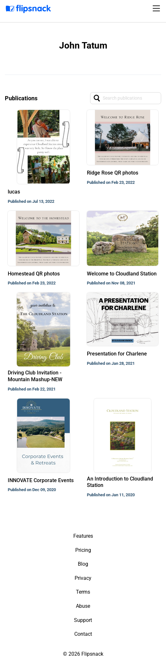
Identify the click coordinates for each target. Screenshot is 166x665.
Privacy (83, 578)
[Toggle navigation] (157, 8)
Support (83, 620)
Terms (83, 592)
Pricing (83, 550)
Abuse (83, 606)
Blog (83, 564)
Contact (83, 634)
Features (83, 536)
